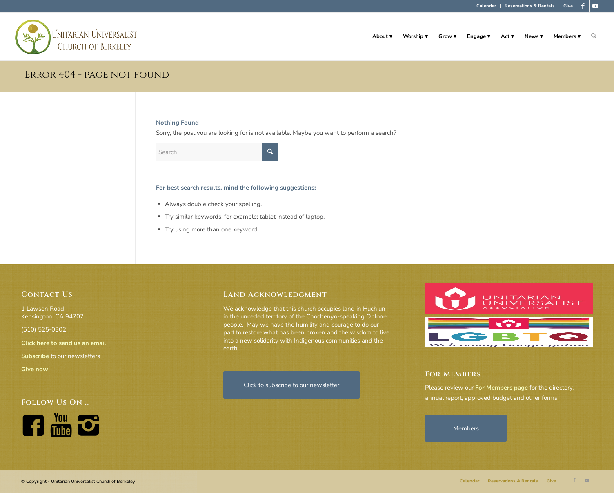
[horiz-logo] (76, 36)
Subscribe (35, 356)
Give (568, 6)
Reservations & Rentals (530, 6)
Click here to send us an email (63, 343)
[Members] (466, 428)
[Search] (594, 36)
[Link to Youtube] (596, 6)
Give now (34, 369)
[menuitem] (486, 6)
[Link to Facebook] (583, 6)
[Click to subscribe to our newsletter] (291, 385)
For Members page (501, 387)
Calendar (486, 6)
